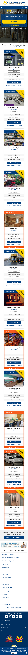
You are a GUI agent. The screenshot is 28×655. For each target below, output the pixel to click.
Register (25, 4)
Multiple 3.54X (14, 111)
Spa (7, 491)
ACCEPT (14, 653)
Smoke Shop (10, 291)
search (14, 22)
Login (20, 4)
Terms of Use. (21, 651)
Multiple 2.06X (14, 71)
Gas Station (9, 51)
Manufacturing (10, 91)
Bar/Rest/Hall (10, 372)
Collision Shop (10, 451)
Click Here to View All (14, 47)
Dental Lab (9, 412)
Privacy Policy (10, 651)
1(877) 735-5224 (14, 613)
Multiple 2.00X (14, 152)
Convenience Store (12, 132)
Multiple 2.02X (14, 311)
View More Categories (14, 607)
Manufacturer (10, 212)
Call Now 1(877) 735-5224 (14, 85)
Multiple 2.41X (14, 471)
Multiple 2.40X (14, 392)
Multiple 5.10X (14, 511)
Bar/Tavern (9, 332)
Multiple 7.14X (14, 352)
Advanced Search (14, 25)
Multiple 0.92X (14, 271)
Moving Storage (11, 251)
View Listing (14, 82)
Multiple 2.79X (14, 192)
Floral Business (10, 172)
